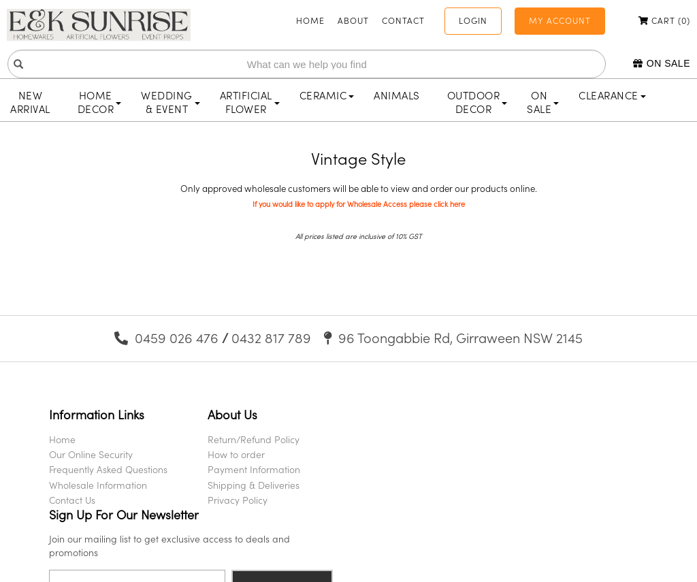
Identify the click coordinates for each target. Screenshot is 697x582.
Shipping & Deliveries (250, 485)
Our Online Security (91, 454)
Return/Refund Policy (250, 439)
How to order (232, 454)
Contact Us (72, 500)
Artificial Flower (250, 102)
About (353, 20)
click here (449, 204)
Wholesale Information (98, 485)
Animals (397, 95)
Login (473, 20)
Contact (403, 20)
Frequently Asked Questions (108, 469)
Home (310, 20)
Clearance (612, 95)
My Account (560, 20)
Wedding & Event (170, 102)
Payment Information (250, 469)
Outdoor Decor (477, 102)
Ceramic (327, 95)
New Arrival (30, 102)
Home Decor (100, 102)
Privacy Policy (234, 500)
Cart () (664, 20)
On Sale (661, 63)
